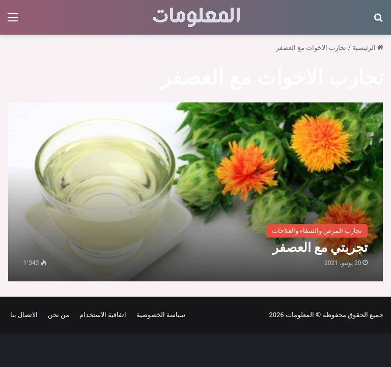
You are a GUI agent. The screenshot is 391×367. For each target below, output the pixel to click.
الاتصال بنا (24, 315)
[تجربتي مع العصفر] (195, 191)
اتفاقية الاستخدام (101, 315)
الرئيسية (367, 47)
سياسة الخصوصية (159, 315)
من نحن (56, 315)
